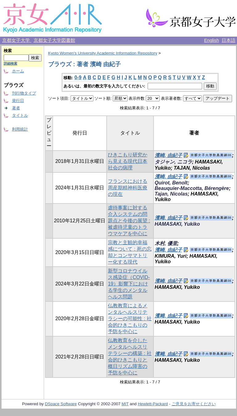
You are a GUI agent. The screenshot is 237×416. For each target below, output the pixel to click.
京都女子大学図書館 (54, 40)
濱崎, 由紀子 (168, 155)
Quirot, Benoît (171, 182)
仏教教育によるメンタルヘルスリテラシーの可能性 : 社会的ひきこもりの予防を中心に (129, 318)
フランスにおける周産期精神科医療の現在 (127, 188)
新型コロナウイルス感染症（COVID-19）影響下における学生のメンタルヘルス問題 (129, 283)
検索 (8, 50)
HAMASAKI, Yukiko (177, 224)
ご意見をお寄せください (194, 404)
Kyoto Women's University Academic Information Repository (102, 53)
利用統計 (20, 129)
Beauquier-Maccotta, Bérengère (192, 188)
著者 (16, 108)
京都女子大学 (16, 40)
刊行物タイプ (24, 93)
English (211, 40)
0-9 (77, 77)
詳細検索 (10, 63)
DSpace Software (61, 404)
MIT (125, 404)
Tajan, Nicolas (171, 193)
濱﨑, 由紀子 (168, 217)
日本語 (228, 40)
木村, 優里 (166, 243)
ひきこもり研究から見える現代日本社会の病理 (127, 161)
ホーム (18, 71)
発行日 (18, 100)
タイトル (20, 115)
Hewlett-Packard (153, 404)
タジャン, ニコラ (173, 161)
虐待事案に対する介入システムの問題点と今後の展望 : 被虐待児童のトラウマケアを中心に (129, 220)
